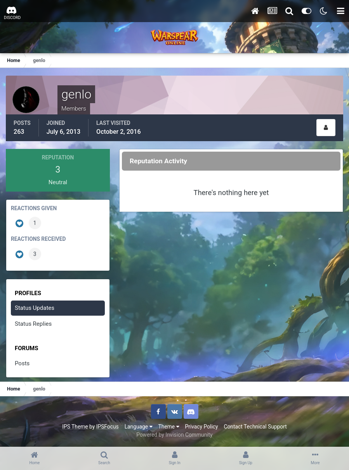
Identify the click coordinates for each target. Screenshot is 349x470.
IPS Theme (75, 426)
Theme (168, 426)
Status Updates (34, 307)
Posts (22, 363)
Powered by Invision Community (174, 435)
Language (139, 426)
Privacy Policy (201, 426)
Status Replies (33, 323)
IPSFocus (107, 426)
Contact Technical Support (255, 426)
